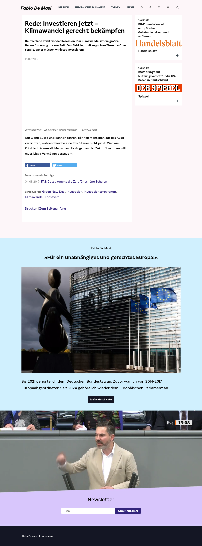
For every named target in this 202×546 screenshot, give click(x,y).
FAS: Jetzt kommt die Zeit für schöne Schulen (74, 181)
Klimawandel (34, 197)
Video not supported (101, 467)
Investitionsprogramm (100, 192)
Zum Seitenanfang (52, 208)
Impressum (46, 535)
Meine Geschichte (101, 399)
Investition (74, 192)
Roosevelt (52, 197)
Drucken (31, 208)
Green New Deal (53, 192)
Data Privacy (29, 535)
